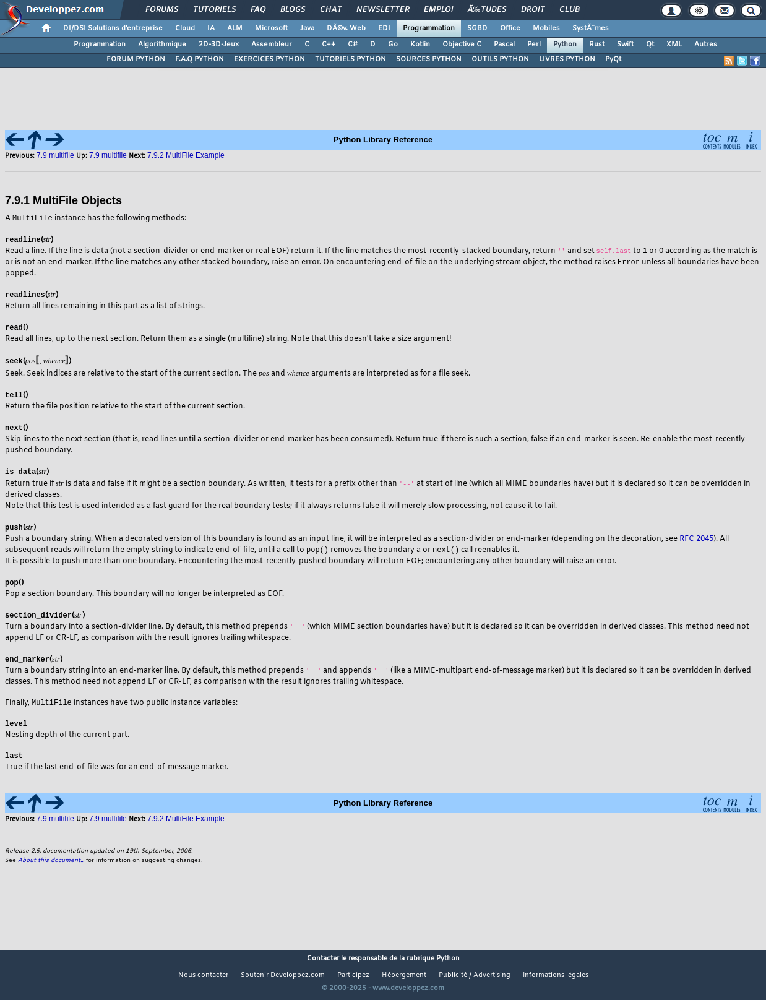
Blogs (292, 10)
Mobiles (546, 28)
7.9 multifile (56, 155)
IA (211, 28)
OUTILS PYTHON (500, 59)
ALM (235, 28)
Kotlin (420, 44)
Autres (705, 44)
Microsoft (271, 28)
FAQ (258, 10)
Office (510, 28)
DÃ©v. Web (346, 28)
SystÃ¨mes (590, 28)
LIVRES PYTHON (567, 59)
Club (569, 10)
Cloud (185, 28)
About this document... (51, 864)
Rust (597, 44)
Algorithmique (162, 44)
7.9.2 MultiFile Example (186, 155)
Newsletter (382, 10)
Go (393, 44)
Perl (534, 44)
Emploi (438, 10)
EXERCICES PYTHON (269, 59)
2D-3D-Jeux (219, 44)
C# (353, 44)
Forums (161, 10)
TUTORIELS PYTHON (350, 59)
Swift (625, 44)
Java (307, 28)
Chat (331, 10)
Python (565, 44)
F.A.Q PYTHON (199, 59)
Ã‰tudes (487, 10)
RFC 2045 (696, 540)
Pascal (504, 44)
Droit (533, 10)
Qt (650, 44)
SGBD (477, 28)
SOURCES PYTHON (429, 59)
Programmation (429, 28)
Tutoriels (214, 10)
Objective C (461, 44)
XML (674, 44)
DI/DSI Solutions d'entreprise (113, 28)
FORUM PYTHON (135, 59)
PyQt (613, 59)
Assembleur (271, 44)
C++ (328, 44)
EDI (384, 28)
